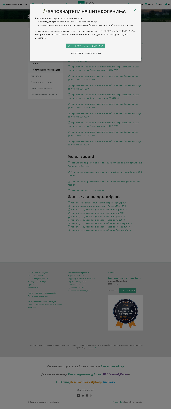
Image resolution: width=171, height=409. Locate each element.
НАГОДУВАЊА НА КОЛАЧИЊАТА (85, 53)
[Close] (134, 10)
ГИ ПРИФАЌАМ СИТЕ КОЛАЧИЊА (85, 46)
